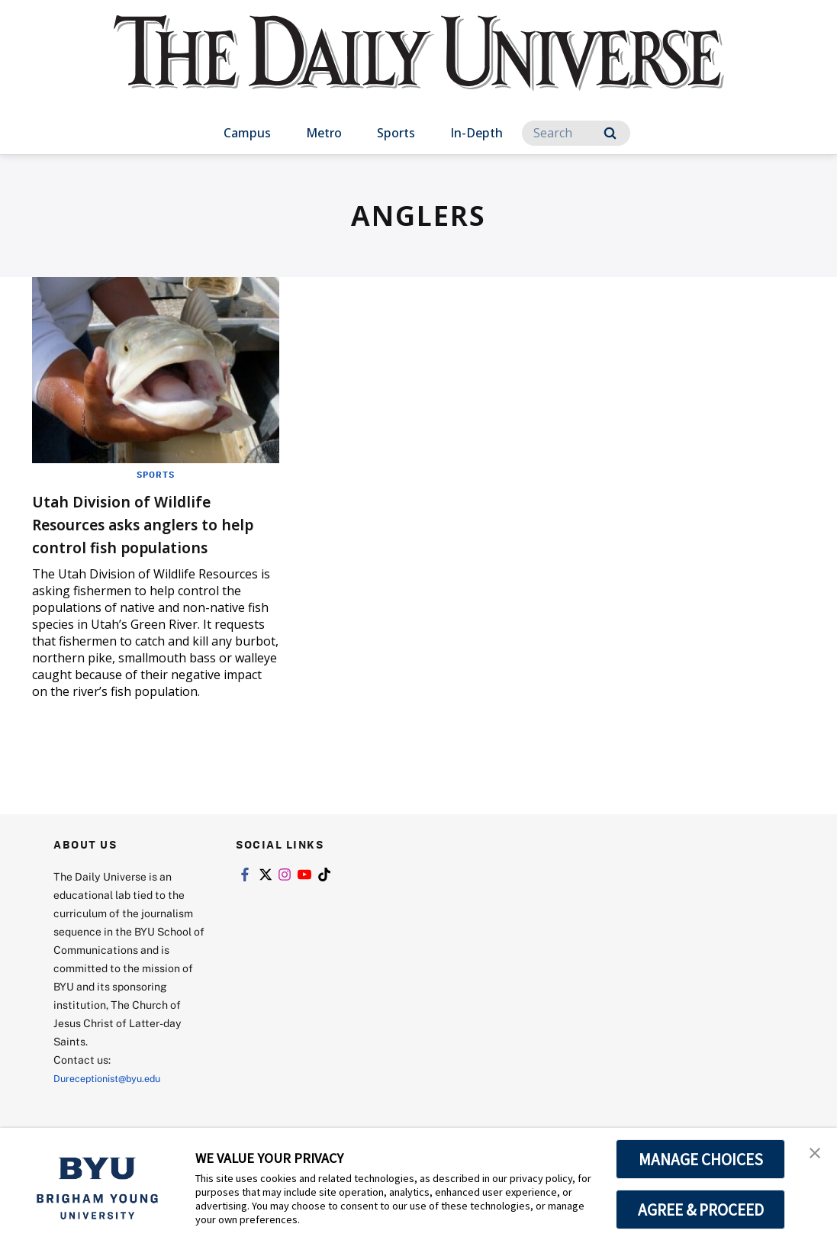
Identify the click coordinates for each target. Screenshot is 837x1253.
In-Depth (476, 132)
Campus (247, 132)
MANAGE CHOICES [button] (701, 1159)
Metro (324, 132)
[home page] (419, 68)
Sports (396, 132)
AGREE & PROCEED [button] (701, 1209)
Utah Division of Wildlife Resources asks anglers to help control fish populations (148, 534)
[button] (812, 1155)
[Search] (576, 133)
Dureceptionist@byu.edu (114, 1100)
